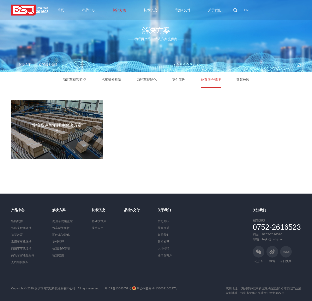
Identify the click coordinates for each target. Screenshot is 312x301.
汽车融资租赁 (111, 79)
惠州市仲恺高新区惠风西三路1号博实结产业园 (271, 288)
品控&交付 (182, 10)
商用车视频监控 (74, 79)
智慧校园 (243, 79)
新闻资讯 (163, 241)
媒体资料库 (165, 255)
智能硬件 (17, 221)
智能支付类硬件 (21, 228)
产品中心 (88, 10)
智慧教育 (17, 234)
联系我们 (163, 234)
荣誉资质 (163, 228)
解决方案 (119, 10)
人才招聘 (163, 248)
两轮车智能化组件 (22, 255)
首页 (60, 10)
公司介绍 (163, 221)
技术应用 (97, 228)
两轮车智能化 (147, 79)
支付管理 (178, 79)
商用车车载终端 (21, 248)
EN (246, 10)
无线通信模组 (20, 262)
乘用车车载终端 (21, 241)
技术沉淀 (150, 10)
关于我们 (214, 10)
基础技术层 (99, 221)
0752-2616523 (277, 227)
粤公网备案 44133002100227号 (157, 288)
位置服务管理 (48, 64)
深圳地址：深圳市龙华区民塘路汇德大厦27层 (255, 293)
